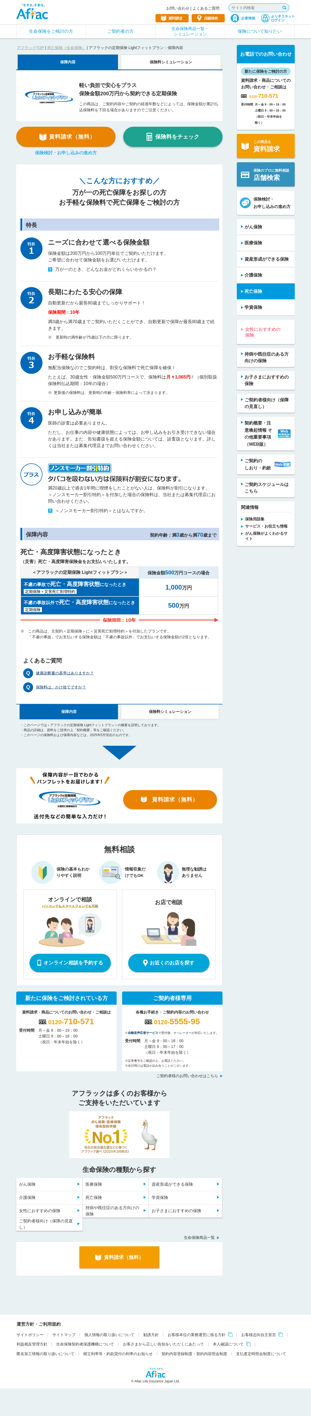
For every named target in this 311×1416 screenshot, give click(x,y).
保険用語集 (254, 519)
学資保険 (160, 1197)
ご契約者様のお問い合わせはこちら (187, 1076)
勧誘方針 (151, 1335)
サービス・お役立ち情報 (266, 526)
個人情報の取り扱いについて (109, 1335)
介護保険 (27, 1197)
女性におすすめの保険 (39, 1210)
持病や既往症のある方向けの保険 (112, 1210)
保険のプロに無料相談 (265, 174)
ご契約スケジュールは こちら (267, 487)
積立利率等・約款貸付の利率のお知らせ (118, 1354)
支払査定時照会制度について (261, 1354)
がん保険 (27, 1184)
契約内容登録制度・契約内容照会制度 (194, 1354)
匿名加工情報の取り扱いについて (45, 1354)
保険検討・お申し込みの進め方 (66, 152)
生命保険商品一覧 (199, 1237)
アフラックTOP (30, 47)
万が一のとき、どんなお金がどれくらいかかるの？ (102, 269)
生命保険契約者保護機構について (85, 1344)
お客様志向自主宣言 (258, 1335)
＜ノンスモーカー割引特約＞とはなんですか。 (98, 510)
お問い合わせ (177, 8)
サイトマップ (64, 1335)
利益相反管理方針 (32, 1344)
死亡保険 (93, 1197)
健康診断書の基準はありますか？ (65, 673)
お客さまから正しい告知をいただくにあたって (163, 1344)
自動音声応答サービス (143, 1032)
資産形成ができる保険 (172, 1184)
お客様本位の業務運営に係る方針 (197, 1335)
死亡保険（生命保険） (66, 47)
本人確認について (228, 1344)
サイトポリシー (30, 1335)
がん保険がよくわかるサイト (266, 536)
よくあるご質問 (205, 8)
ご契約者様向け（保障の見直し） (46, 1223)
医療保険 (93, 1184)
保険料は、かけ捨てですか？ (61, 687)
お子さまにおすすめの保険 (176, 1210)
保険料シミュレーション (171, 62)
